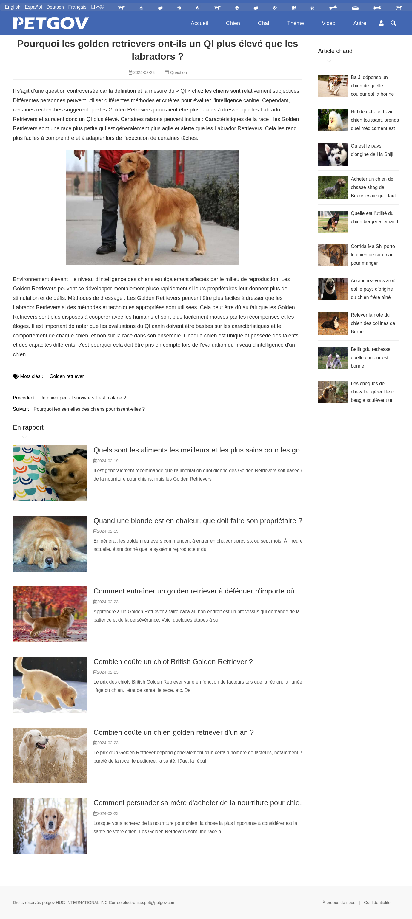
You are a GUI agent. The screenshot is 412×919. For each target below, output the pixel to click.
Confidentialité (377, 902)
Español (33, 7)
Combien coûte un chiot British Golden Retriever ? (173, 662)
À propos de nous (338, 902)
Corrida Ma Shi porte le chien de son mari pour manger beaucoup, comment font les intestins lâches (373, 255)
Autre (359, 23)
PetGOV (51, 23)
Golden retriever (67, 376)
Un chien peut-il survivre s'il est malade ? (82, 397)
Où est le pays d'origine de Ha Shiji (372, 150)
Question (178, 72)
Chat (263, 23)
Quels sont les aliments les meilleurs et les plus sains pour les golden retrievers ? (222, 450)
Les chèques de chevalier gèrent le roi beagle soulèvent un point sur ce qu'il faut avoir (373, 393)
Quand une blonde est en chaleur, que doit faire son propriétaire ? (197, 521)
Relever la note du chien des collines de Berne (373, 323)
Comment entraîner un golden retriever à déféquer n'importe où (193, 591)
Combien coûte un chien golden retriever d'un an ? (173, 732)
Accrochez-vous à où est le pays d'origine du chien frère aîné (373, 289)
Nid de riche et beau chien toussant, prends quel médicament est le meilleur (375, 121)
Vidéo (329, 23)
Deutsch (55, 7)
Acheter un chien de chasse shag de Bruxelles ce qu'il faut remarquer (373, 188)
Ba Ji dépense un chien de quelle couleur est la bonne (372, 86)
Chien (233, 23)
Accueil (199, 23)
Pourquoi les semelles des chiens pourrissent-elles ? (89, 409)
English (12, 7)
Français (77, 7)
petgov (48, 902)
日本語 (98, 7)
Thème (295, 23)
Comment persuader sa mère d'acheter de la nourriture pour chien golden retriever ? (227, 803)
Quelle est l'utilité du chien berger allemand (374, 217)
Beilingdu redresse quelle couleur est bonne (371, 357)
